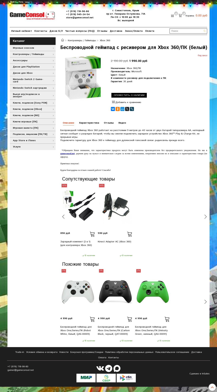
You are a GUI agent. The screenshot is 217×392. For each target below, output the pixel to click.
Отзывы (102, 31)
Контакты (40, 31)
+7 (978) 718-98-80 (77, 11)
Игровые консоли (23, 48)
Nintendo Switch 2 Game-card (28, 80)
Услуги (17, 146)
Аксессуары (20, 60)
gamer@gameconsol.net (20, 370)
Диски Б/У (56, 31)
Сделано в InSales (200, 374)
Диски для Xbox (22, 73)
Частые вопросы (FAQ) (80, 31)
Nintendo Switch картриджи (30, 88)
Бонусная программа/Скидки (86, 352)
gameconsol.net (67, 153)
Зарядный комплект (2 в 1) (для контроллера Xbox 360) (76, 243)
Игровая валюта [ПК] (25, 128)
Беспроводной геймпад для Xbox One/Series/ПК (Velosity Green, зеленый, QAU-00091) (151, 330)
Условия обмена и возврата (41, 352)
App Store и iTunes (24, 140)
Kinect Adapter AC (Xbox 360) (114, 241)
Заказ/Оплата (134, 31)
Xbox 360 (105, 40)
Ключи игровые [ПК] (25, 121)
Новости (63, 352)
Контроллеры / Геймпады (82, 40)
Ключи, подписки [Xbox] (27, 109)
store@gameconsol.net (79, 17)
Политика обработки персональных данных (129, 352)
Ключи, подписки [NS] (26, 115)
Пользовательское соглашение (172, 352)
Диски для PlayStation (26, 66)
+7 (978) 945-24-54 (78, 14)
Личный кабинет (21, 31)
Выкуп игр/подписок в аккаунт (26, 95)
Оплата (149, 31)
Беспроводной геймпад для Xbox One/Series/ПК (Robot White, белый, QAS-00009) (76, 330)
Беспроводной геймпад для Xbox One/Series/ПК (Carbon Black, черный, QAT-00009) (114, 330)
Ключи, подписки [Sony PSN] (30, 103)
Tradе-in (19, 352)
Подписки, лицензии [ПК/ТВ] (30, 134)
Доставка (116, 31)
